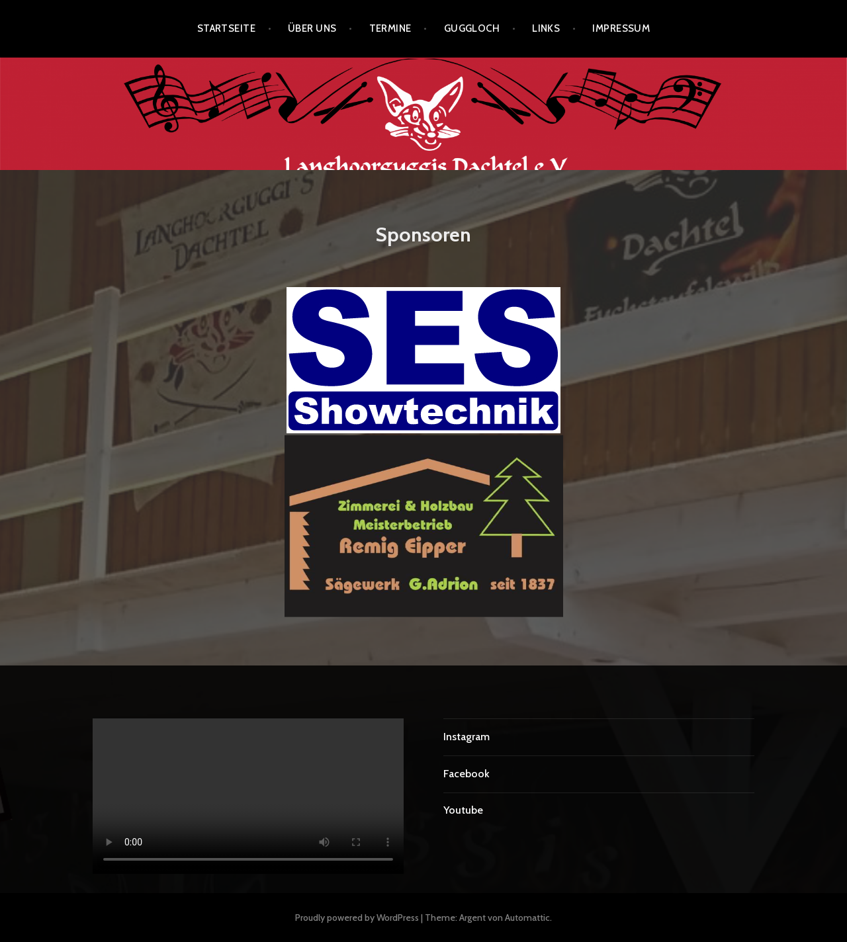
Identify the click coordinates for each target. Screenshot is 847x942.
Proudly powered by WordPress (357, 917)
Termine (390, 28)
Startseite (226, 28)
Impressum (621, 28)
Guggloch (472, 28)
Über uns (312, 28)
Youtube (463, 810)
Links (546, 28)
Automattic (527, 917)
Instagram (466, 736)
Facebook (466, 773)
